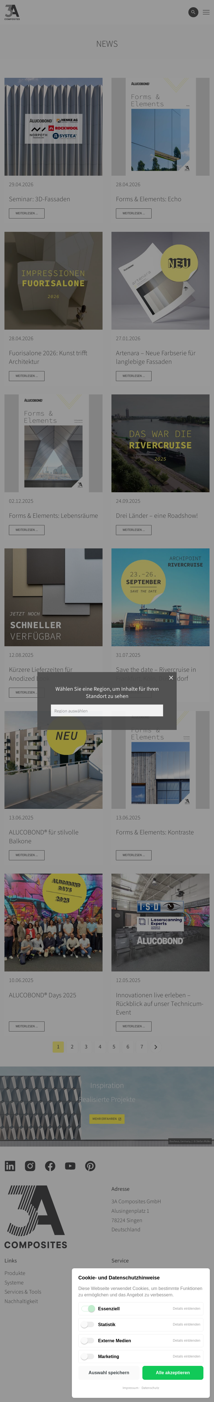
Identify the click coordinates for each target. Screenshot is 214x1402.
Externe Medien (114, 1340)
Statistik (106, 1324)
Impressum (130, 1388)
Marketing (108, 1356)
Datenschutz (150, 1388)
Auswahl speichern (109, 1372)
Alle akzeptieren (173, 1372)
